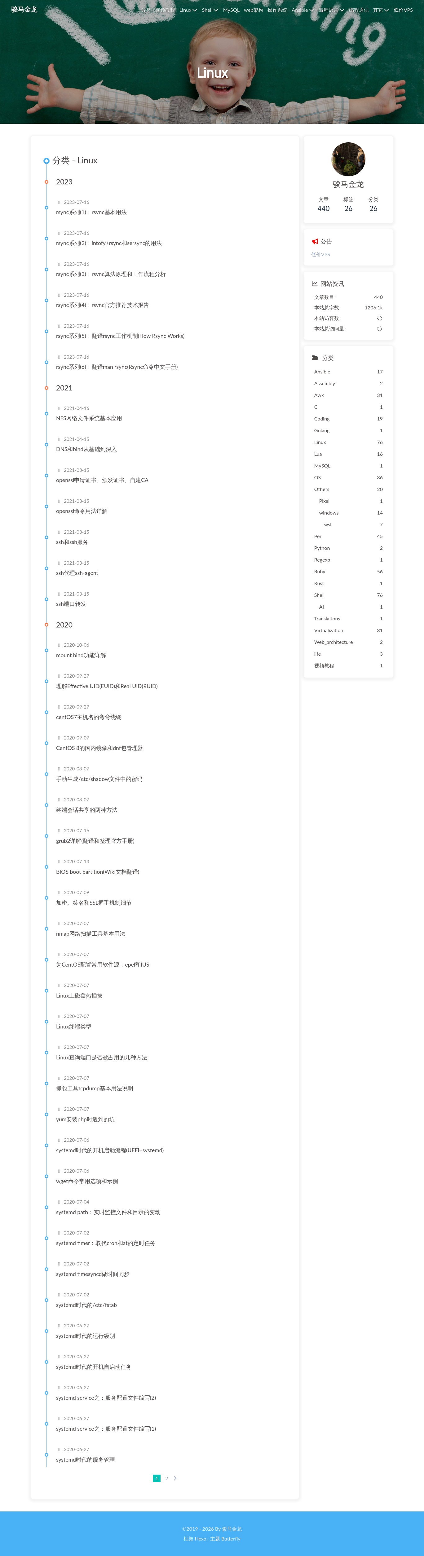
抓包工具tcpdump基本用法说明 (94, 1088)
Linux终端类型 (73, 1026)
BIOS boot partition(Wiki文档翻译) (97, 872)
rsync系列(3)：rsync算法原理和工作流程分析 (111, 274)
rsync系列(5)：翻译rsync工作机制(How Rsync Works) (120, 336)
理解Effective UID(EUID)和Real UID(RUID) (107, 686)
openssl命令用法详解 (82, 511)
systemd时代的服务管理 (85, 1459)
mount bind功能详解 (81, 655)
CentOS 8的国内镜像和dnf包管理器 (99, 748)
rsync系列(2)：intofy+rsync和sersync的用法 (109, 243)
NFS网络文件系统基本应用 (89, 418)
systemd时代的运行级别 (85, 1336)
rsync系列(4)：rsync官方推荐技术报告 (102, 305)
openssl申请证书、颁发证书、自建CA (102, 480)
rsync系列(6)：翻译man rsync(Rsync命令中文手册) (117, 367)
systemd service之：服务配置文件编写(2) (106, 1397)
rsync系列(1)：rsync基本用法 (91, 212)
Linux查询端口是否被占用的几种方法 (101, 1057)
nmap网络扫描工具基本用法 (90, 933)
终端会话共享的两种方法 (86, 810)
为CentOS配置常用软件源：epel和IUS (102, 964)
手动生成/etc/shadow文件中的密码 (99, 779)
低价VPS (320, 254)
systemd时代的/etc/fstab (86, 1305)
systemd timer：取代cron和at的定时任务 (106, 1243)
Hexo (200, 1538)
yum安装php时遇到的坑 (85, 1119)
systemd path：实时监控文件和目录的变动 (108, 1212)
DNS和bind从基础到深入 (86, 449)
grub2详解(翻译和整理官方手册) (95, 841)
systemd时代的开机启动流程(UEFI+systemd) (110, 1150)
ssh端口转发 (71, 604)
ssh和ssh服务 (72, 542)
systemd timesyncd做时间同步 (93, 1274)
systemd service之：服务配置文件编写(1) (106, 1428)
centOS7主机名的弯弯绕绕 (88, 717)
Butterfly (231, 1538)
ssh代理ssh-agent (77, 573)
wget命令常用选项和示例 (87, 1181)
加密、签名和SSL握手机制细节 (94, 902)
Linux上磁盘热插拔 (79, 995)
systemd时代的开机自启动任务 (94, 1367)
